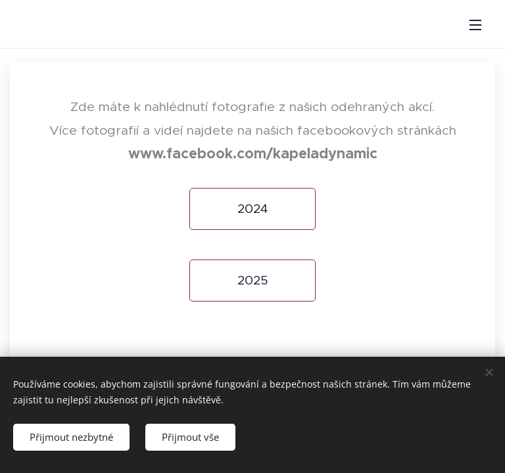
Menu (475, 25)
